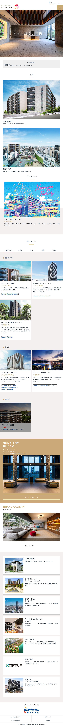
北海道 (54, 250)
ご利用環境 (47, 720)
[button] (8, 57)
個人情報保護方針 (15, 720)
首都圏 (20, 250)
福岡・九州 (9, 250)
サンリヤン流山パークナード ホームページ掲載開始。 (19, 66)
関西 (31, 250)
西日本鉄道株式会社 (16, 717)
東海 (43, 250)
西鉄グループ (47, 717)
